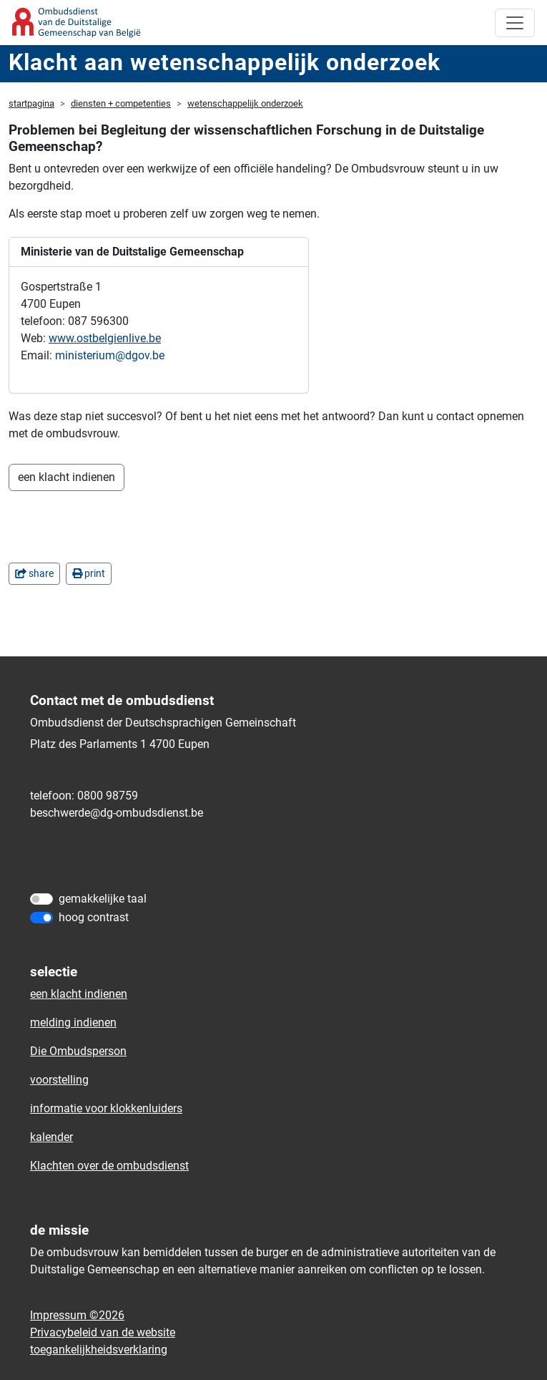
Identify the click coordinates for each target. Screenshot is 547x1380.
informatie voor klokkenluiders (106, 1108)
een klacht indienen (66, 477)
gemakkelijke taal (103, 898)
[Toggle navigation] (515, 23)
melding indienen (73, 1022)
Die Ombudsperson (78, 1051)
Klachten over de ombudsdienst (109, 1165)
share (34, 573)
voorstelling (59, 1080)
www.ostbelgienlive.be (105, 338)
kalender (51, 1137)
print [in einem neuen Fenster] (88, 573)
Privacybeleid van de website (102, 1332)
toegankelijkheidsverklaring (98, 1349)
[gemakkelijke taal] (41, 899)
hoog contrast (94, 917)
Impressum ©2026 (77, 1315)
